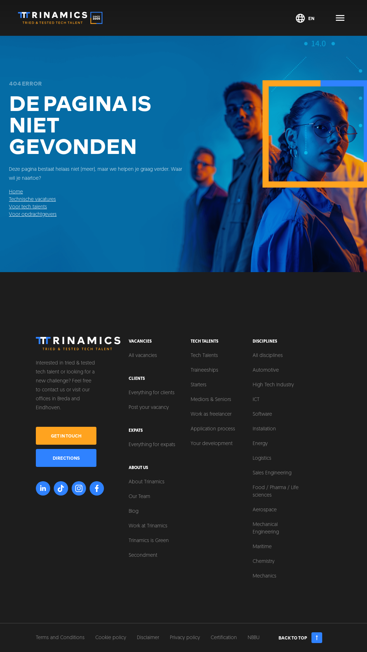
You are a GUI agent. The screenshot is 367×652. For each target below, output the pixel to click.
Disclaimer (148, 638)
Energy (260, 443)
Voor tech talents (28, 207)
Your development (212, 443)
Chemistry (264, 561)
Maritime (262, 547)
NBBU (253, 638)
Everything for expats (152, 445)
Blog (133, 511)
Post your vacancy (149, 407)
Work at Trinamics (148, 526)
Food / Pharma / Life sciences (276, 491)
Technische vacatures (32, 199)
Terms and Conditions (60, 638)
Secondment (143, 555)
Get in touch (66, 436)
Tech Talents (204, 355)
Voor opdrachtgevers (33, 214)
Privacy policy (185, 638)
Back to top (300, 637)
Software (262, 414)
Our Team (139, 496)
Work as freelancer (211, 414)
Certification (224, 638)
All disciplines (268, 355)
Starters (198, 385)
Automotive (266, 370)
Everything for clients (152, 393)
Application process (213, 429)
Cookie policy (110, 638)
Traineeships (204, 370)
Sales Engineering (272, 473)
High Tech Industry (273, 385)
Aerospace (265, 510)
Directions (66, 458)
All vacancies (143, 355)
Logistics (262, 458)
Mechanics (264, 576)
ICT (256, 399)
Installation (264, 429)
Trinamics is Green (149, 541)
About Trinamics (147, 482)
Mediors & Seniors (211, 399)
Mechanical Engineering (266, 528)
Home (16, 192)
